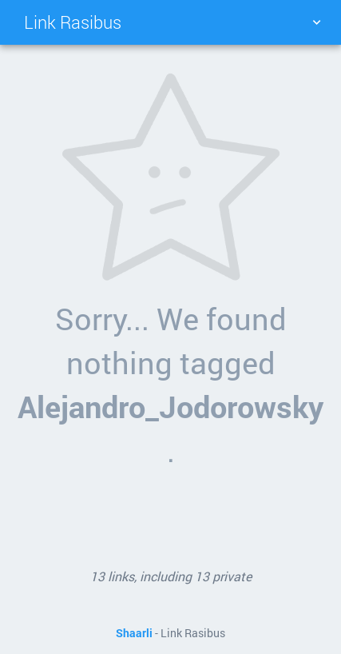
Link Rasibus (72, 22)
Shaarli (134, 633)
